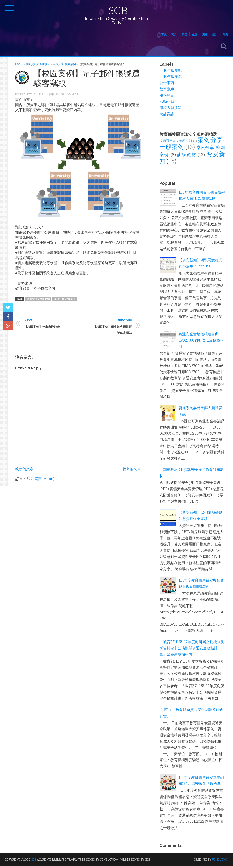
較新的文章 (24, 468)
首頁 (164, 34)
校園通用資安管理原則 (176, 141)
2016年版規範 (171, 70)
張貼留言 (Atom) (40, 478)
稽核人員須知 (170, 107)
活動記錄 (167, 101)
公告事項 (167, 82)
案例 (225, 34)
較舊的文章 (132, 468)
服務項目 (167, 95)
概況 (184, 34)
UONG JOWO (220, 859)
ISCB (116, 10)
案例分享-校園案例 (64, 299)
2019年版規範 (171, 76)
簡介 (174, 34)
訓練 (205, 34)
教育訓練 (167, 89)
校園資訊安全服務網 (38, 299)
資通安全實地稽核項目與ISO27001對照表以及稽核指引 (201, 340)
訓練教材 (186, 154)
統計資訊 (167, 113)
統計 (215, 34)
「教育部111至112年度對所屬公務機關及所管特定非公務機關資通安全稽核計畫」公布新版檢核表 (192, 647)
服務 (194, 34)
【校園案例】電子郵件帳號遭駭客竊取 (86, 78)
